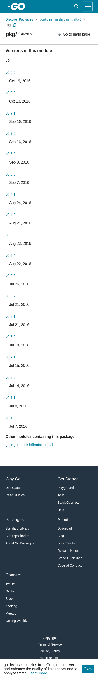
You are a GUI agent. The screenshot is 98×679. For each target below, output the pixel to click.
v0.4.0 (11, 215)
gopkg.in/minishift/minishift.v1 (29, 445)
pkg (8, 25)
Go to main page (74, 34)
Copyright (50, 638)
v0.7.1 (11, 113)
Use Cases (13, 488)
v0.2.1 (11, 357)
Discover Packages (19, 19)
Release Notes (68, 550)
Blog (61, 536)
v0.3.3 (11, 276)
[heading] (19, 6)
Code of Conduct (70, 565)
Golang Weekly (16, 621)
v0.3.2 (11, 296)
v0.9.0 (11, 73)
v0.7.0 (11, 134)
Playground (66, 488)
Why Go (13, 479)
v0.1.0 (11, 418)
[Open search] (76, 6)
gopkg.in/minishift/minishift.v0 (60, 19)
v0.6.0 (11, 154)
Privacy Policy (50, 651)
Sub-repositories (17, 536)
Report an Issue (49, 658)
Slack (9, 598)
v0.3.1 (11, 316)
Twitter (10, 584)
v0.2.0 (11, 377)
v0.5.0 (11, 174)
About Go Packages (20, 543)
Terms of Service (50, 644)
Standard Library (17, 528)
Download (65, 528)
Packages (15, 519)
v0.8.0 (11, 93)
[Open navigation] (87, 6)
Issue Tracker (67, 543)
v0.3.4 (11, 256)
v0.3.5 (11, 235)
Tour (61, 495)
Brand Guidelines (70, 558)
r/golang (11, 606)
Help (61, 510)
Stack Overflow (68, 502)
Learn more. (38, 673)
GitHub (11, 591)
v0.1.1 (11, 398)
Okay (88, 669)
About (63, 519)
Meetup (11, 613)
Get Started (68, 479)
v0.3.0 (11, 337)
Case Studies (15, 495)
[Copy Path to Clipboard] (15, 25)
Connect (13, 575)
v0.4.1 (11, 195)
